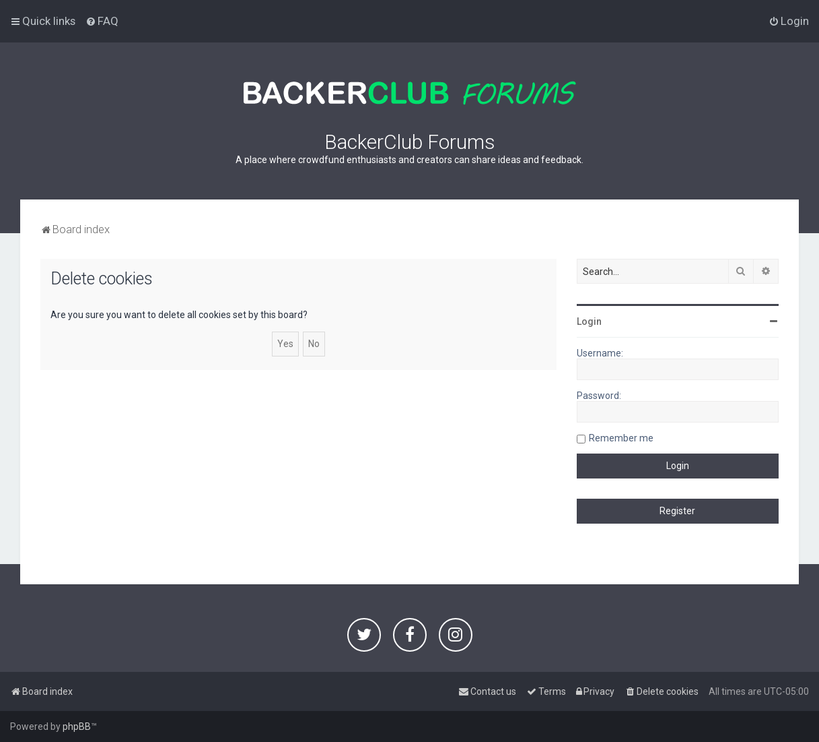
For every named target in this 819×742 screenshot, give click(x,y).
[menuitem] (101, 20)
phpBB (77, 726)
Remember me (621, 438)
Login (589, 321)
